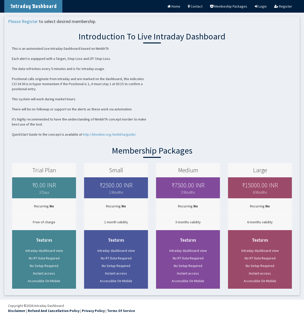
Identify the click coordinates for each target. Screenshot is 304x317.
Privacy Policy (93, 310)
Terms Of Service (121, 310)
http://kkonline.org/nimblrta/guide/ (109, 134)
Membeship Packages (228, 6)
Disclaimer (17, 310)
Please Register (23, 21)
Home (173, 6)
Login (261, 6)
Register (283, 6)
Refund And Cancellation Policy (54, 310)
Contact (195, 6)
